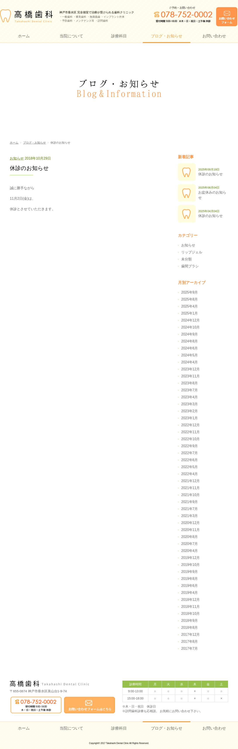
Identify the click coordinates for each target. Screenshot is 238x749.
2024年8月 (189, 341)
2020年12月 (190, 523)
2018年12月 (190, 599)
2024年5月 (189, 355)
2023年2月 (189, 411)
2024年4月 (189, 362)
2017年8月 (189, 641)
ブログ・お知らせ (166, 36)
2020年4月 (189, 551)
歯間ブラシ (190, 266)
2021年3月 (189, 516)
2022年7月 (189, 453)
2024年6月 (189, 348)
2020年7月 (189, 544)
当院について (71, 36)
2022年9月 (189, 446)
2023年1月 (189, 418)
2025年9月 (189, 292)
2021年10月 (190, 495)
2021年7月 (189, 509)
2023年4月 (189, 397)
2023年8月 (189, 383)
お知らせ (17, 158)
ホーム (24, 36)
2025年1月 (189, 313)
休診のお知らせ (210, 174)
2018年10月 (190, 613)
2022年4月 (189, 474)
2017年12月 (190, 634)
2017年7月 (189, 648)
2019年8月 (189, 579)
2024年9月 (189, 334)
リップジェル (191, 252)
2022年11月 (190, 432)
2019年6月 (189, 586)
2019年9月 (189, 572)
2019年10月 (190, 565)
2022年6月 (189, 460)
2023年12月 (190, 369)
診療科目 (119, 36)
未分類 (186, 259)
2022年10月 (190, 439)
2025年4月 (189, 306)
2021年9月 (189, 502)
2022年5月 (189, 467)
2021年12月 (190, 481)
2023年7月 (189, 390)
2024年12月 (190, 320)
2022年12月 (190, 425)
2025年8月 (189, 299)
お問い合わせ (214, 36)
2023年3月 (189, 404)
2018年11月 (190, 606)
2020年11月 (190, 530)
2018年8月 (189, 627)
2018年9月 (189, 620)
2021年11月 (190, 488)
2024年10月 (190, 327)
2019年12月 (190, 558)
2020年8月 (189, 537)
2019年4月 (189, 592)
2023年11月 (190, 376)
